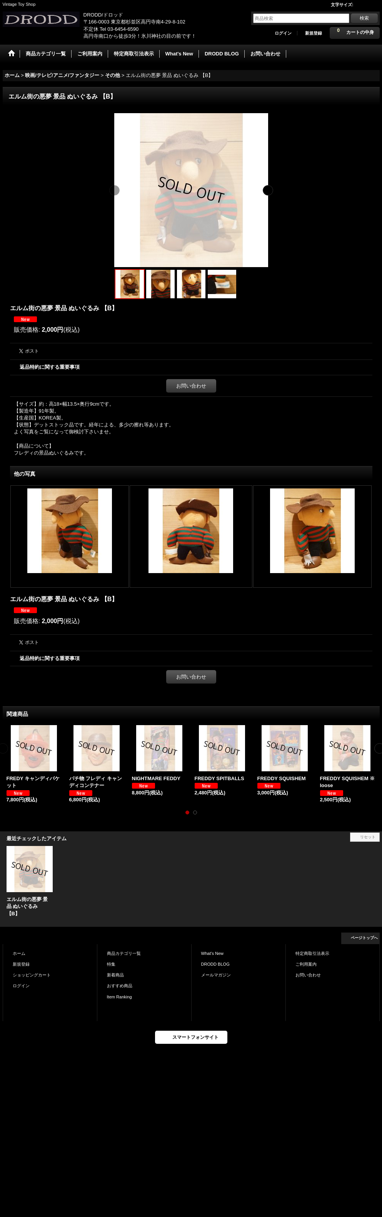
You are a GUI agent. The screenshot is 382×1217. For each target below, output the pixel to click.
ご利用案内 (306, 964)
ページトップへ (364, 938)
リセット (367, 837)
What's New (212, 953)
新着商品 (115, 975)
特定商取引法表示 (312, 953)
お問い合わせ (191, 386)
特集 (111, 964)
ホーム (19, 953)
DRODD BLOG (215, 964)
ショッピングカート (32, 975)
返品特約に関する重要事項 (50, 367)
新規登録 (313, 33)
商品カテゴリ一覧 (124, 953)
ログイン (283, 33)
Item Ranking (119, 997)
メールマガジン (216, 975)
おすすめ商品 (119, 985)
